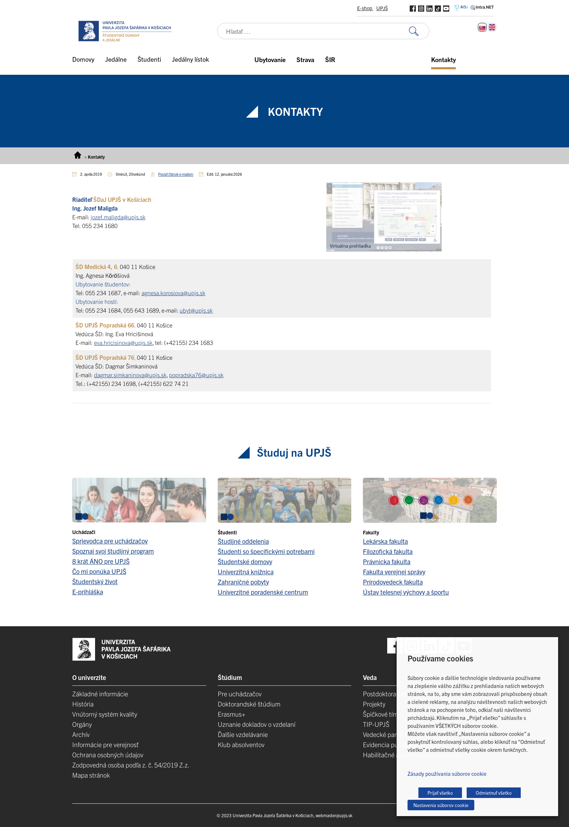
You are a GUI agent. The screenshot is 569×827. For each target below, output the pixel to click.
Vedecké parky (383, 734)
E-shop (365, 8)
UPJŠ (382, 8)
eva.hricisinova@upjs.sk (123, 342)
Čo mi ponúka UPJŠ (99, 571)
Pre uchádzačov (240, 693)
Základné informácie (100, 693)
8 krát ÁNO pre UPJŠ (101, 561)
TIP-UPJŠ (376, 724)
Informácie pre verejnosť (105, 744)
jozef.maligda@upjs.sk (118, 216)
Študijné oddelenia (243, 541)
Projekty (374, 704)
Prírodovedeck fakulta (393, 582)
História (83, 704)
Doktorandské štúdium (249, 704)
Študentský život (95, 581)
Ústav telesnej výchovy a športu (406, 592)
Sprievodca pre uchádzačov (110, 541)
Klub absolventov (241, 744)
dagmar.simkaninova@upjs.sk (130, 374)
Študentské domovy (245, 561)
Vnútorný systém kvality (104, 714)
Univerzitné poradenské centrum (263, 592)
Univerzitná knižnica (246, 571)
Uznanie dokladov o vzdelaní (256, 724)
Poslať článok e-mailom (175, 174)
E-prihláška (87, 591)
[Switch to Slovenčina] (482, 27)
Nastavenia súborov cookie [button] (440, 805)
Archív (81, 734)
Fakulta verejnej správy (394, 571)
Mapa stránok (91, 775)
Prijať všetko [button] (440, 793)
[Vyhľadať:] (419, 31)
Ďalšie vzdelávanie (243, 734)
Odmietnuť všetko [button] (494, 793)
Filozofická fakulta (388, 551)
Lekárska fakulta (385, 541)
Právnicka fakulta (386, 561)
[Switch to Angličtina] (492, 27)
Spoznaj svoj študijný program (113, 551)
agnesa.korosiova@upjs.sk (173, 292)
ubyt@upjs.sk (196, 310)
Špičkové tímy (382, 714)
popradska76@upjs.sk (196, 374)
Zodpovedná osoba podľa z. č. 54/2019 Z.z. (130, 765)
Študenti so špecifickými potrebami (266, 551)
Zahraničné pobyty (243, 582)
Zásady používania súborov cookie (447, 773)
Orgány (82, 724)
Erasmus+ (231, 714)
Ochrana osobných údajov (107, 754)
